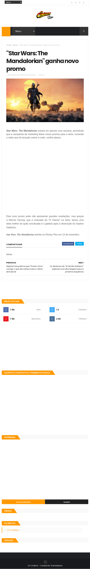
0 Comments (30, 74)
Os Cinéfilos (12, 530)
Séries (15, 45)
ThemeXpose (56, 565)
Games (66, 502)
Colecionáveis (23, 502)
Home (8, 45)
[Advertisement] (45, 347)
